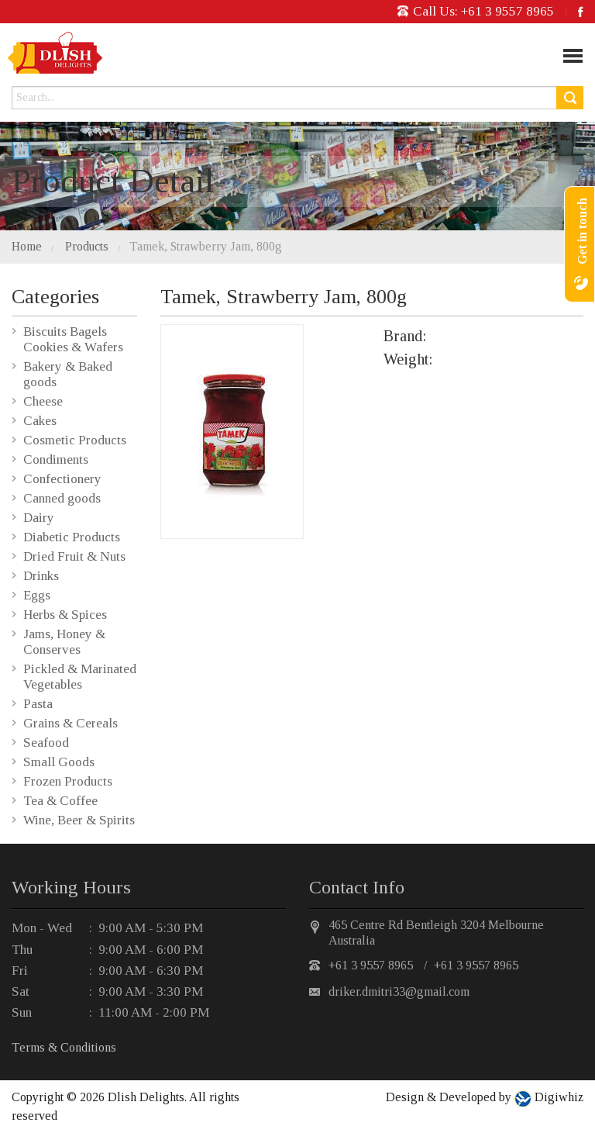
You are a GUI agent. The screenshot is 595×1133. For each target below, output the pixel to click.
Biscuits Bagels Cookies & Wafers (73, 339)
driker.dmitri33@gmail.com (398, 991)
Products (86, 246)
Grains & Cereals (70, 723)
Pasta (38, 703)
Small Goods (59, 762)
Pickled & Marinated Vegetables (79, 676)
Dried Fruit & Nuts (74, 556)
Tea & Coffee (60, 800)
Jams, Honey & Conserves (64, 642)
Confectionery (62, 479)
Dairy (38, 517)
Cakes (40, 420)
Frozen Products (67, 781)
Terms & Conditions (64, 1047)
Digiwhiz (557, 1097)
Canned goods (62, 498)
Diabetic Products (71, 537)
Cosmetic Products (74, 440)
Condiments (55, 459)
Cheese (43, 401)
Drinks (41, 575)
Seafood (46, 742)
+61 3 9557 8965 (507, 11)
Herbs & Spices (65, 614)
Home (27, 246)
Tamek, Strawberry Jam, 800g (205, 246)
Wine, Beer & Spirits (79, 820)
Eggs (36, 595)
